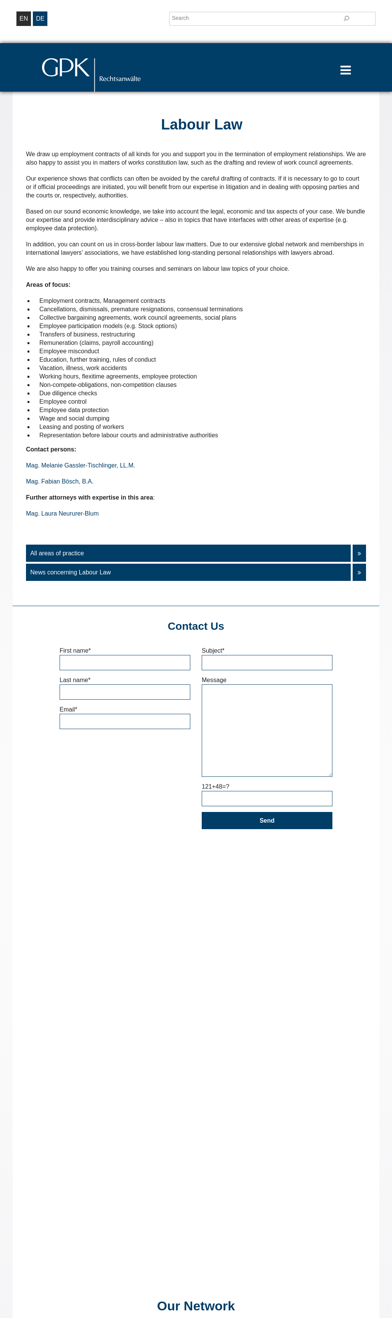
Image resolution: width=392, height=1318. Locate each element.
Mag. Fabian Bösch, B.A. (60, 481)
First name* (125, 656)
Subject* (267, 656)
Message (267, 684)
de (40, 18)
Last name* (125, 686)
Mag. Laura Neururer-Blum (62, 513)
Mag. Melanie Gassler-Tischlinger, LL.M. (80, 465)
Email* (125, 715)
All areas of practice (193, 553)
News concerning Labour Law (193, 572)
